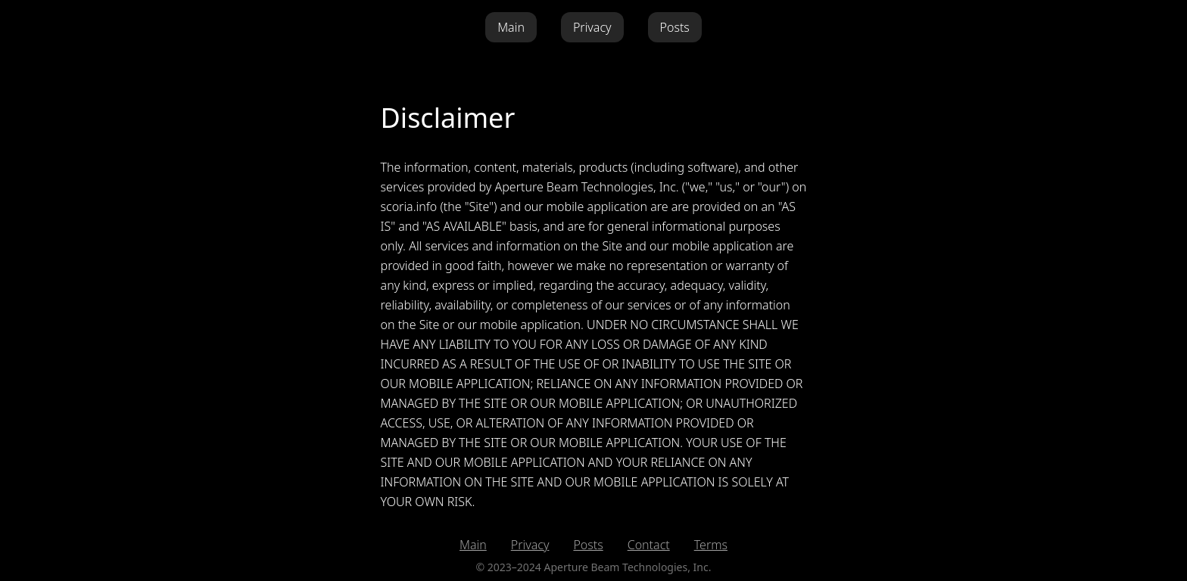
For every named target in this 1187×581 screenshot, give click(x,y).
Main (511, 27)
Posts (675, 27)
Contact (649, 544)
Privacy (592, 27)
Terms (710, 544)
